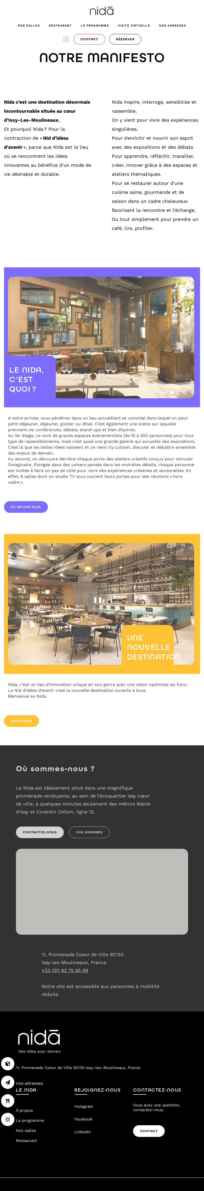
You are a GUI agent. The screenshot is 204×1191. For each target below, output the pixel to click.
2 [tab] (179, 395)
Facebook (83, 1119)
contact (89, 39)
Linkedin (82, 1131)
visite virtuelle (134, 25)
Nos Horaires (89, 835)
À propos (24, 1110)
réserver (125, 39)
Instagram (83, 1106)
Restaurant (60, 25)
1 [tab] (172, 395)
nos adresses (172, 25)
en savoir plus (26, 509)
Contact (149, 1131)
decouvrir (21, 723)
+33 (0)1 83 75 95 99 (65, 973)
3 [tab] (185, 395)
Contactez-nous (40, 835)
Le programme (95, 25)
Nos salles (29, 25)
